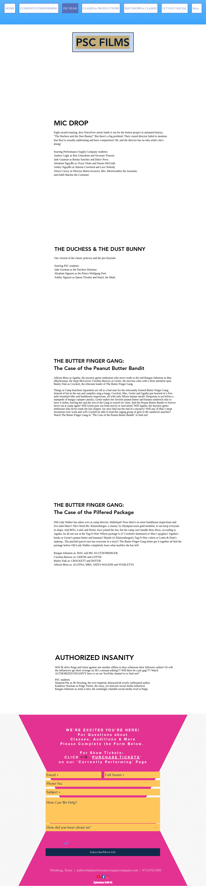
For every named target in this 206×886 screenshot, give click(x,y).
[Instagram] (107, 876)
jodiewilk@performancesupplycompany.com (107, 870)
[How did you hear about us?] (103, 827)
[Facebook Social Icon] (103, 876)
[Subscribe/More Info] (103, 852)
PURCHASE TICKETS (116, 757)
